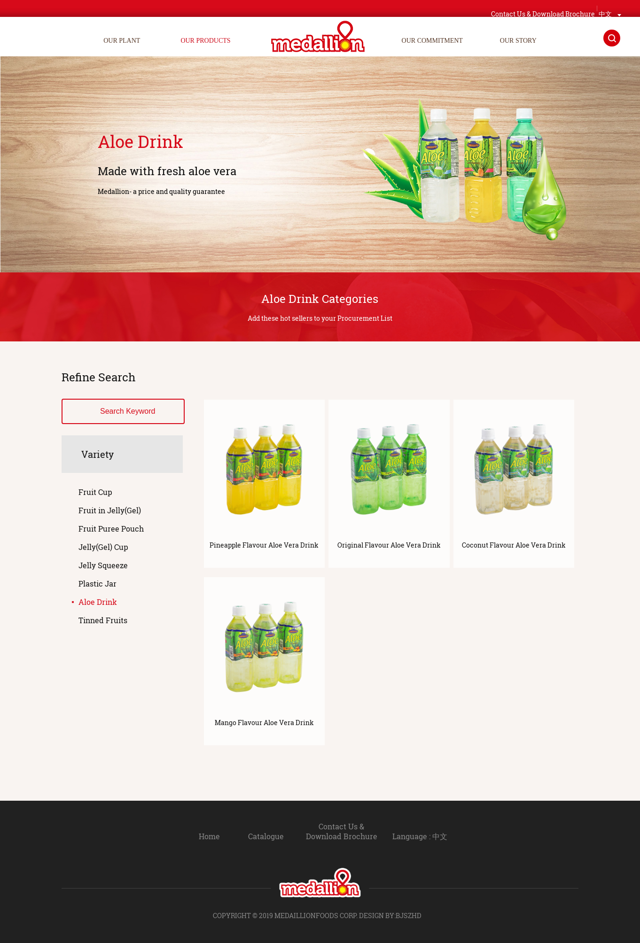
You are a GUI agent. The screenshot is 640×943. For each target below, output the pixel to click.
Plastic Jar (97, 583)
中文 (605, 8)
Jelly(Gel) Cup (103, 547)
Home (196, 836)
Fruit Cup (95, 492)
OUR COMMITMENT (432, 40)
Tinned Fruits (102, 620)
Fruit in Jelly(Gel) (109, 510)
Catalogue (253, 836)
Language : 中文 (426, 836)
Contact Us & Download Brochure (335, 831)
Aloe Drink (97, 602)
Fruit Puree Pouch (111, 528)
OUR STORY (518, 40)
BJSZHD (408, 915)
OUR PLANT (121, 40)
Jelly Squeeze (103, 565)
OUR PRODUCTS (205, 40)
